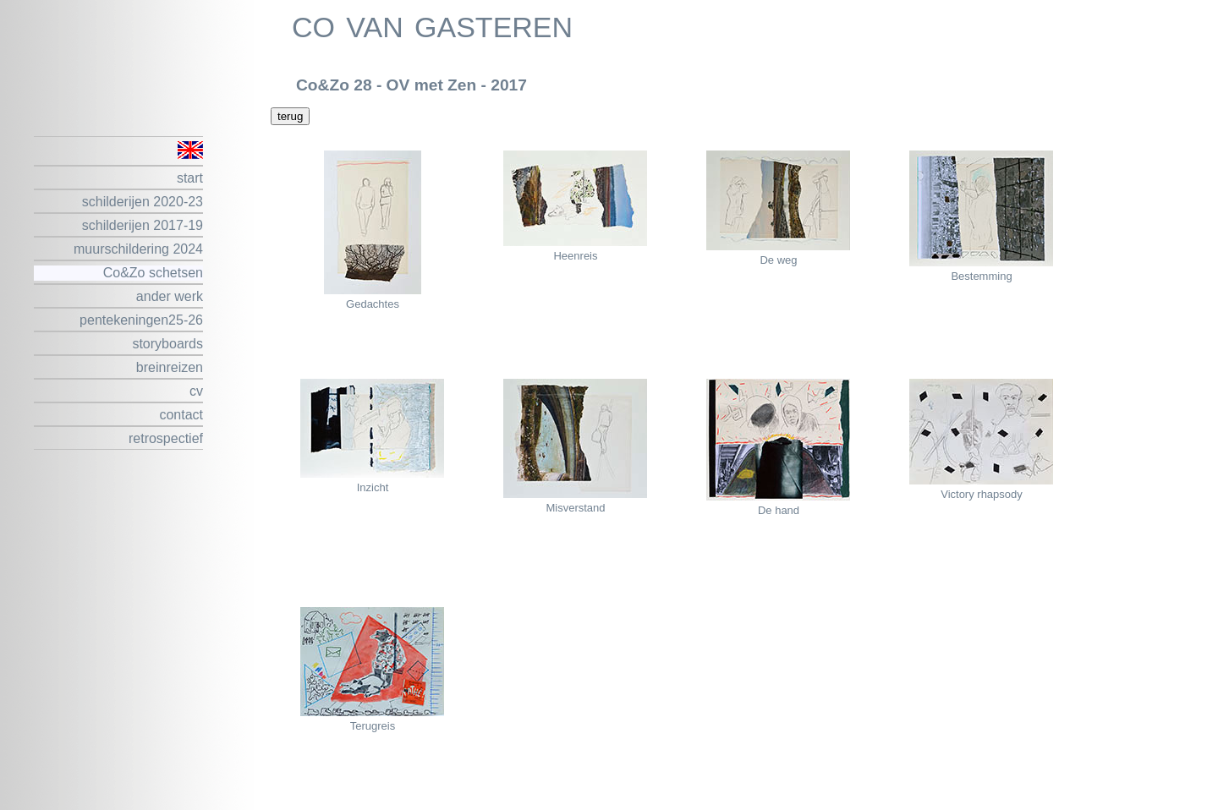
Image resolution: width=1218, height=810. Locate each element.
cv (196, 391)
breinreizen (169, 367)
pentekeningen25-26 (141, 320)
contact (181, 415)
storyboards (167, 344)
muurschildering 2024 (138, 249)
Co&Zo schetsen (153, 272)
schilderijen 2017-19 (142, 225)
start (190, 178)
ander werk (169, 296)
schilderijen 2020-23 (142, 201)
